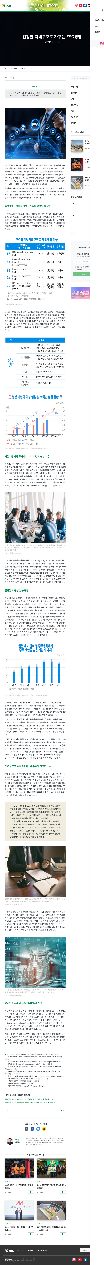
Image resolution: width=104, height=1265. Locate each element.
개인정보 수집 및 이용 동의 (86, 268)
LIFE (72, 99)
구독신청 (85, 274)
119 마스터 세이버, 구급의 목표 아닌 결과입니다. (92, 161)
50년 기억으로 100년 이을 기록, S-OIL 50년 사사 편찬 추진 (51, 1228)
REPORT (74, 93)
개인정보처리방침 (42, 1250)
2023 (72, 221)
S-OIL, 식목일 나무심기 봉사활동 (92, 142)
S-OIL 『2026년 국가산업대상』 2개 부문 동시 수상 (18, 1228)
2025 (72, 209)
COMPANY (74, 105)
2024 (72, 215)
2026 (72, 203)
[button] (83, 297)
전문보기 (80, 269)
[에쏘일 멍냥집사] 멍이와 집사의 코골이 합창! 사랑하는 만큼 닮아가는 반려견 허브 (31, 1099)
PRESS (73, 111)
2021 (72, 233)
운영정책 (30, 1250)
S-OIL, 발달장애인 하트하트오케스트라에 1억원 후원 (51, 1186)
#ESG (7, 1110)
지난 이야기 (74, 117)
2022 (72, 227)
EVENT (73, 123)
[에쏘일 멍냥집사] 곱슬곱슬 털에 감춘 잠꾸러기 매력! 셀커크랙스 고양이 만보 (30, 1102)
